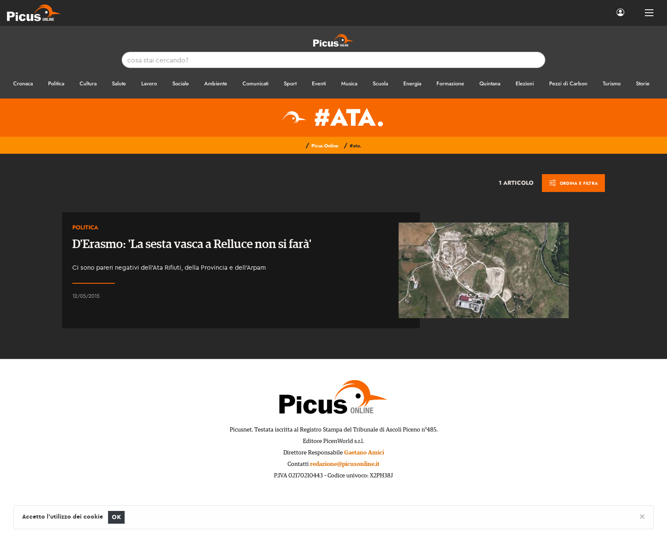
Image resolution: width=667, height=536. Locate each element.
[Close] (642, 516)
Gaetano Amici (364, 453)
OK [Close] (116, 517)
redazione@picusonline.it (344, 464)
